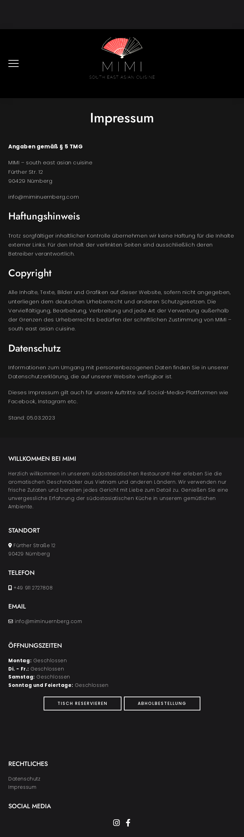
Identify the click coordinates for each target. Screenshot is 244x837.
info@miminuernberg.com (48, 621)
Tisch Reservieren (82, 703)
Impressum (22, 787)
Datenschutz (24, 779)
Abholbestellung (162, 703)
